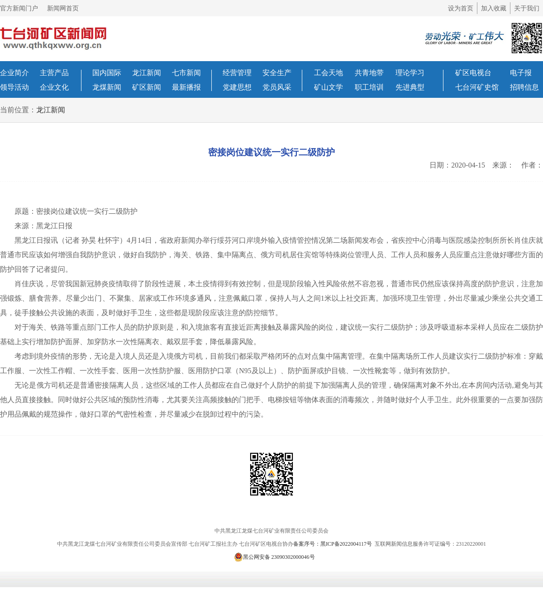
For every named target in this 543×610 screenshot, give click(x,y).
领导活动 (14, 87)
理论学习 (409, 73)
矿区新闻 (146, 87)
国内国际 (106, 73)
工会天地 (328, 73)
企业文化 (54, 87)
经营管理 (237, 73)
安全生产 (276, 73)
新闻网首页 (63, 8)
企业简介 (14, 73)
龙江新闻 (146, 73)
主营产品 (54, 73)
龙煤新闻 (106, 87)
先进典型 (409, 87)
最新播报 (186, 87)
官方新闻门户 (19, 8)
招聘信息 (524, 87)
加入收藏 (493, 8)
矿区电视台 (473, 73)
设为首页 (460, 8)
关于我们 (526, 8)
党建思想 (237, 87)
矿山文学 (328, 87)
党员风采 (276, 87)
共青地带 (369, 73)
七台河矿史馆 (477, 87)
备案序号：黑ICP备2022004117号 (333, 544)
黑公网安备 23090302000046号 (274, 557)
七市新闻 (186, 73)
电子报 (521, 73)
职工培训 (369, 87)
